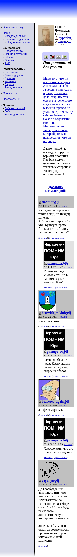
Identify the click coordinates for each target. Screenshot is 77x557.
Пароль (9, 84)
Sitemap (9, 57)
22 (69, 41)
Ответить (43, 238)
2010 (60, 41)
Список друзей (14, 75)
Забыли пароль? (15, 108)
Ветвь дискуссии (56, 238)
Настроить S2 (11, 98)
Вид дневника (13, 87)
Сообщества (10, 93)
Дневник (10, 78)
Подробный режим (18, 42)
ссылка (63, 205)
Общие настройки (16, 54)
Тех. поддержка (14, 114)
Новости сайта (14, 50)
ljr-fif (7, 63)
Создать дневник (15, 36)
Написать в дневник (17, 39)
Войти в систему (13, 27)
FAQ (7, 111)
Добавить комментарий (55, 188)
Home (6, 32)
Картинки (10, 81)
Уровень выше (60, 287)
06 (65, 41)
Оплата (9, 60)
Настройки (11, 72)
